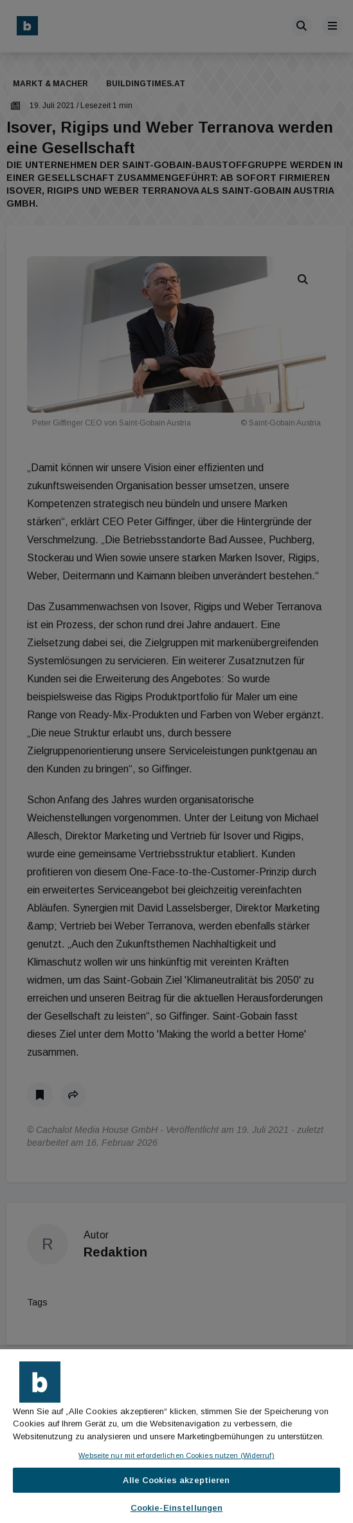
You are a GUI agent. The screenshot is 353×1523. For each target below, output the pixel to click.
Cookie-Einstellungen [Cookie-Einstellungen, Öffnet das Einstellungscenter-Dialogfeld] (177, 1508)
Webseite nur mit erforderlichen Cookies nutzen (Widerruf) (176, 1455)
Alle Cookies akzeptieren (176, 1480)
